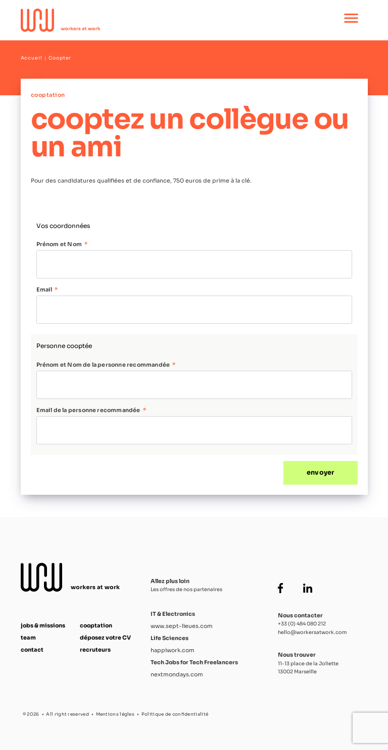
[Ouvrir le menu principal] (351, 20)
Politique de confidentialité (174, 714)
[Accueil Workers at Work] (161, 20)
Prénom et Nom (59, 244)
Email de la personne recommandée (88, 410)
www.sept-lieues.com (182, 625)
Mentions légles (115, 714)
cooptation (96, 625)
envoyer (320, 473)
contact (32, 649)
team (28, 637)
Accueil (31, 58)
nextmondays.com (177, 674)
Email (44, 289)
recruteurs (95, 649)
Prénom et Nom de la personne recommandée (103, 364)
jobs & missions (43, 625)
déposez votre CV (105, 637)
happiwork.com (173, 650)
